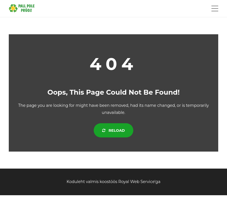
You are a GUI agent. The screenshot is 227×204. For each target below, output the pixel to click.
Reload (113, 130)
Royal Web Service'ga (139, 181)
